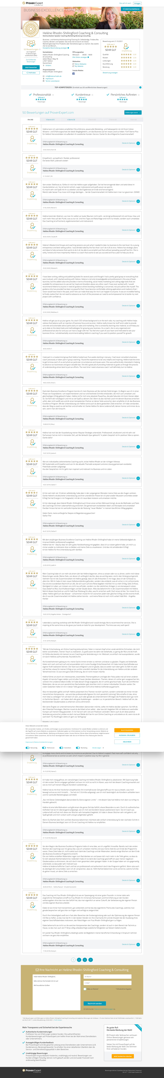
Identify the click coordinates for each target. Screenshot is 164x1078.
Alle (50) (30, 119)
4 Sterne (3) (71, 119)
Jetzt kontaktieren (131, 9)
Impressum (29, 1068)
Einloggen (137, 3)
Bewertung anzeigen (110, 72)
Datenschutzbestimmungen (43, 1068)
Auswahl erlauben (127, 1061)
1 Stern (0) (133, 119)
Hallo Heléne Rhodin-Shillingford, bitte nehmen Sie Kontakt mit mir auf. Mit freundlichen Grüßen (57, 992)
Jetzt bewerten (31, 67)
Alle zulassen (127, 1056)
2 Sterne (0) (113, 119)
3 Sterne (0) (92, 119)
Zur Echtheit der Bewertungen (31, 61)
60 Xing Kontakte (63, 740)
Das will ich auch (125, 3)
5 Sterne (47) (50, 119)
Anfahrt (48, 65)
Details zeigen (96, 1074)
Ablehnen (127, 1068)
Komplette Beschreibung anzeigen (55, 48)
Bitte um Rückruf (92, 989)
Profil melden (58, 1020)
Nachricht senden (95, 1003)
